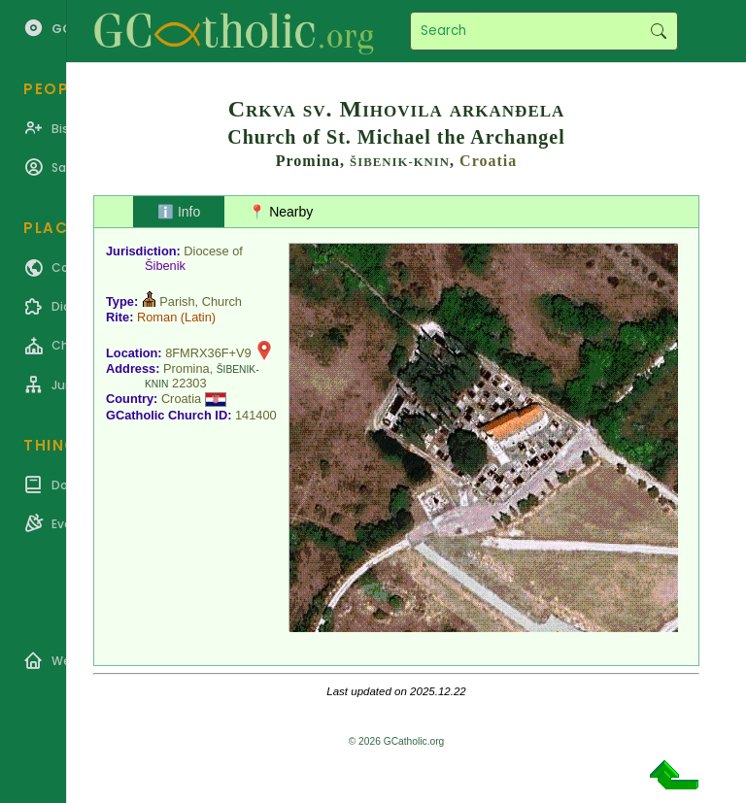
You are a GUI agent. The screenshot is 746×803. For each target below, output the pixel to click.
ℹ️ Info (178, 211)
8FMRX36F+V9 (208, 353)
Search (658, 31)
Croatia (488, 160)
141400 (256, 415)
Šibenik (165, 265)
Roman (157, 317)
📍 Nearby (281, 211)
